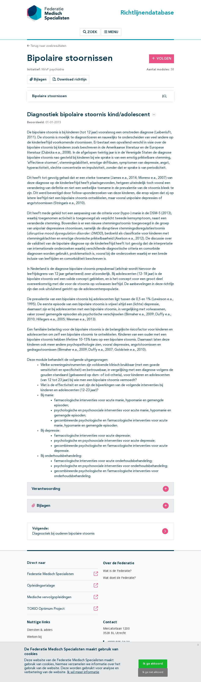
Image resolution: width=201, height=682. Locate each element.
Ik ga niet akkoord (153, 672)
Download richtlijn (70, 79)
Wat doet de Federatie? (119, 578)
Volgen (161, 58)
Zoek (90, 32)
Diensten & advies (40, 630)
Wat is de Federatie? (117, 571)
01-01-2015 (44, 122)
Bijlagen (38, 79)
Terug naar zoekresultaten (46, 45)
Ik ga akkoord (153, 663)
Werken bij (34, 637)
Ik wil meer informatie (83, 672)
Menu (111, 32)
